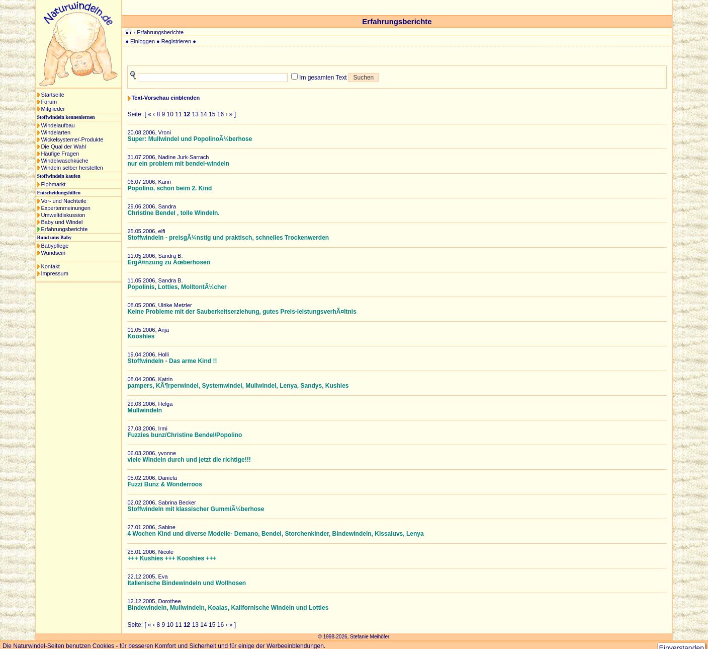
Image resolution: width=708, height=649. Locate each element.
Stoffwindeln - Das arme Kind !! (172, 361)
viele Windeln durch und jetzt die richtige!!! (188, 459)
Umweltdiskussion (63, 215)
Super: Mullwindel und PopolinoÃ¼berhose (189, 138)
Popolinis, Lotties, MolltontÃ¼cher (176, 287)
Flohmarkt (53, 184)
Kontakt (50, 266)
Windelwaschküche (64, 161)
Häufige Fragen (60, 154)
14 (203, 114)
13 (195, 114)
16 (220, 114)
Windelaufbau (57, 125)
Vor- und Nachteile (63, 201)
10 (170, 114)
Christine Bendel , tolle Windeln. (173, 213)
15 (212, 114)
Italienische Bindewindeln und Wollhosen (186, 583)
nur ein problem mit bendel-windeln (178, 163)
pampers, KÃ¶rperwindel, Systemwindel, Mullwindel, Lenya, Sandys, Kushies (237, 385)
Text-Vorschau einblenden (165, 98)
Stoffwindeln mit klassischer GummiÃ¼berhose (195, 509)
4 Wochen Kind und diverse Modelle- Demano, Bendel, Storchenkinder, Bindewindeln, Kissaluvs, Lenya (275, 533)
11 (178, 114)
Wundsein (53, 253)
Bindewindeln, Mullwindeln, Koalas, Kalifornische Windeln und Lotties (227, 607)
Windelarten (55, 132)
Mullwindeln (144, 410)
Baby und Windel (61, 222)
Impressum (54, 273)
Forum (49, 102)
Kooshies (140, 336)
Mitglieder (53, 109)
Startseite (52, 95)
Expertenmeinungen (65, 208)
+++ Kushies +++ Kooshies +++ (171, 558)
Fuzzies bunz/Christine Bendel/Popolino (184, 435)
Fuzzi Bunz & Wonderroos (164, 484)
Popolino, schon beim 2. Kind (169, 188)
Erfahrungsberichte (64, 229)
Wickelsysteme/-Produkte (72, 139)
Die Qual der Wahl (63, 146)
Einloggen (142, 41)
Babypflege (54, 246)
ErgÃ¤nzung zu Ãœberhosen (168, 262)
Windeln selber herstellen (72, 168)
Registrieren (176, 41)
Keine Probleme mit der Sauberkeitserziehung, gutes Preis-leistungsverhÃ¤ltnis (241, 311)
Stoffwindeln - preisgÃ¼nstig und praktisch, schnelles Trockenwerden (228, 237)
